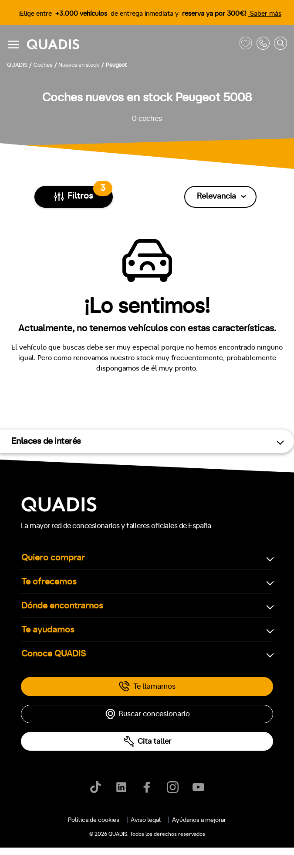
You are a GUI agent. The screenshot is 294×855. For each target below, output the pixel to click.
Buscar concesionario (147, 714)
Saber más (264, 13)
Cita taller (147, 741)
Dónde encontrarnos (62, 605)
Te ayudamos (47, 629)
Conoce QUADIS (53, 653)
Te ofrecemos (49, 581)
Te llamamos (147, 686)
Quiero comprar (53, 557)
